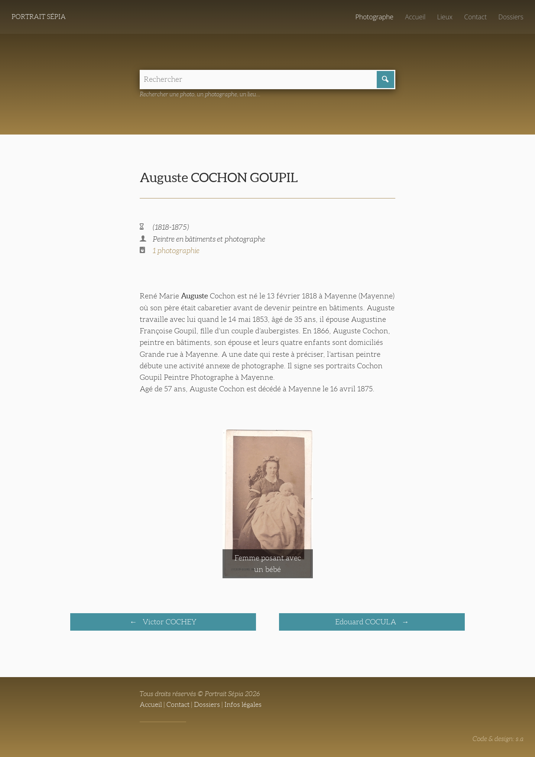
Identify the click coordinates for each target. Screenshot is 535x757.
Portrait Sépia (39, 16)
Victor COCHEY (169, 622)
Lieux (445, 16)
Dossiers (510, 16)
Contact (475, 16)
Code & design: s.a (498, 739)
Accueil (415, 16)
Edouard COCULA (366, 622)
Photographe (374, 16)
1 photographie (176, 250)
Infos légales (243, 704)
